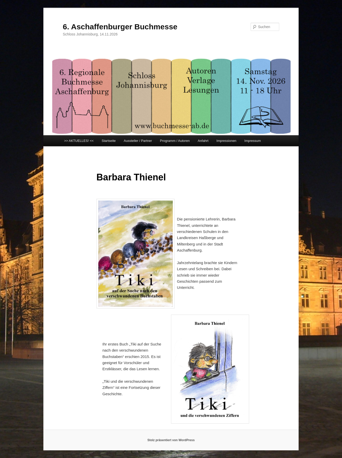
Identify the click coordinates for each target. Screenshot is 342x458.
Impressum (253, 141)
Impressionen (226, 141)
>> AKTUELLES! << (79, 141)
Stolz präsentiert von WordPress (170, 440)
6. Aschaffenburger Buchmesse (120, 26)
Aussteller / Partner (138, 141)
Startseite (109, 141)
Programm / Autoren (175, 141)
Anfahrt (203, 141)
